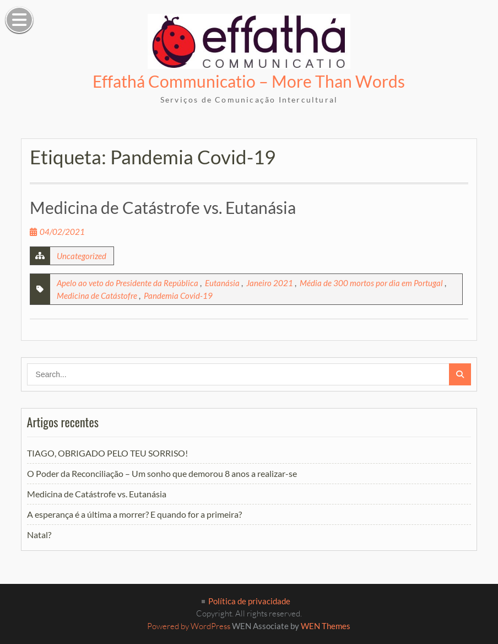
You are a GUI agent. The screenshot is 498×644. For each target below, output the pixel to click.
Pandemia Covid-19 (178, 295)
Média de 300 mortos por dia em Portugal (371, 283)
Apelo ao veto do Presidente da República (127, 283)
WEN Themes (325, 626)
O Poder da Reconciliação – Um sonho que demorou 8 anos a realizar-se (162, 473)
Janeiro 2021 (269, 283)
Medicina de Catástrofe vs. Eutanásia (163, 207)
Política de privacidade (249, 601)
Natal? (39, 534)
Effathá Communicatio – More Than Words (249, 81)
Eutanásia (222, 283)
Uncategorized (81, 256)
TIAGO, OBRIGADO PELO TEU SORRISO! (107, 453)
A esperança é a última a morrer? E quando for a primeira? (134, 514)
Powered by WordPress (188, 626)
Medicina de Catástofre (97, 295)
